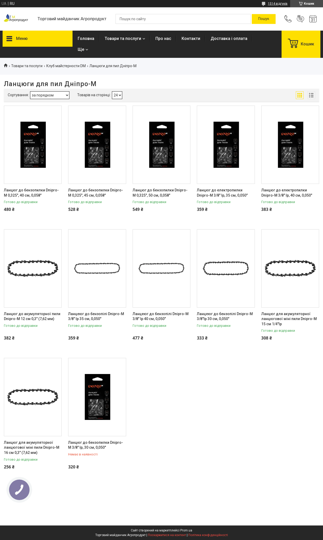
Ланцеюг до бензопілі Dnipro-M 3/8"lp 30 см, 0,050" (225, 316)
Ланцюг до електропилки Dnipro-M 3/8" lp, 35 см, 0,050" (222, 192)
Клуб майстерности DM (66, 66)
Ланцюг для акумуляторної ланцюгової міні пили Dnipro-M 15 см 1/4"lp (289, 319)
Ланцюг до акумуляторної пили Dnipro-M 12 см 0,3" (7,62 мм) (32, 316)
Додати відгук (300, 19)
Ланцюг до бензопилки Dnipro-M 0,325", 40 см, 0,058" (31, 192)
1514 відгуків (278, 3)
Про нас (163, 38)
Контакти (191, 38)
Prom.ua (186, 530)
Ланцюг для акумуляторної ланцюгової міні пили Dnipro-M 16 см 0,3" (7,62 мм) (31, 447)
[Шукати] (264, 19)
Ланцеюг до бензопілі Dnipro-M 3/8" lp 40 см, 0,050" (161, 316)
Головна (86, 38)
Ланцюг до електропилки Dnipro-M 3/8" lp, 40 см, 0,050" (286, 192)
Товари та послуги (123, 38)
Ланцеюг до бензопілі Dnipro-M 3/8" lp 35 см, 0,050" (96, 316)
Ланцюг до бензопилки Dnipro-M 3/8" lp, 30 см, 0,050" (95, 445)
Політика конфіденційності (208, 535)
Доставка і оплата (229, 38)
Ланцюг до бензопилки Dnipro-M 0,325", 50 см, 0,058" (160, 192)
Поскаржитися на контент (167, 535)
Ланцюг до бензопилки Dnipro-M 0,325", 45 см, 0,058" (95, 192)
